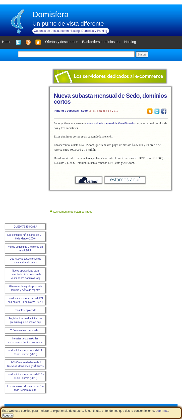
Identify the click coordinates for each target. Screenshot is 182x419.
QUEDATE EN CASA (25, 226)
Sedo (84, 110)
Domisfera (50, 14)
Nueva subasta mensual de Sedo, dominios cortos (110, 98)
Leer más (162, 411)
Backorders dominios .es (101, 42)
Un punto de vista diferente (68, 23)
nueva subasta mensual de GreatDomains (110, 123)
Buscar (142, 54)
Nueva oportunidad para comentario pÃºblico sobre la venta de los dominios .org (25, 274)
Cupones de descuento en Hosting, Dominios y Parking (70, 31)
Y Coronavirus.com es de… (25, 330)
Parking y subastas (66, 110)
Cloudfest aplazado (25, 310)
